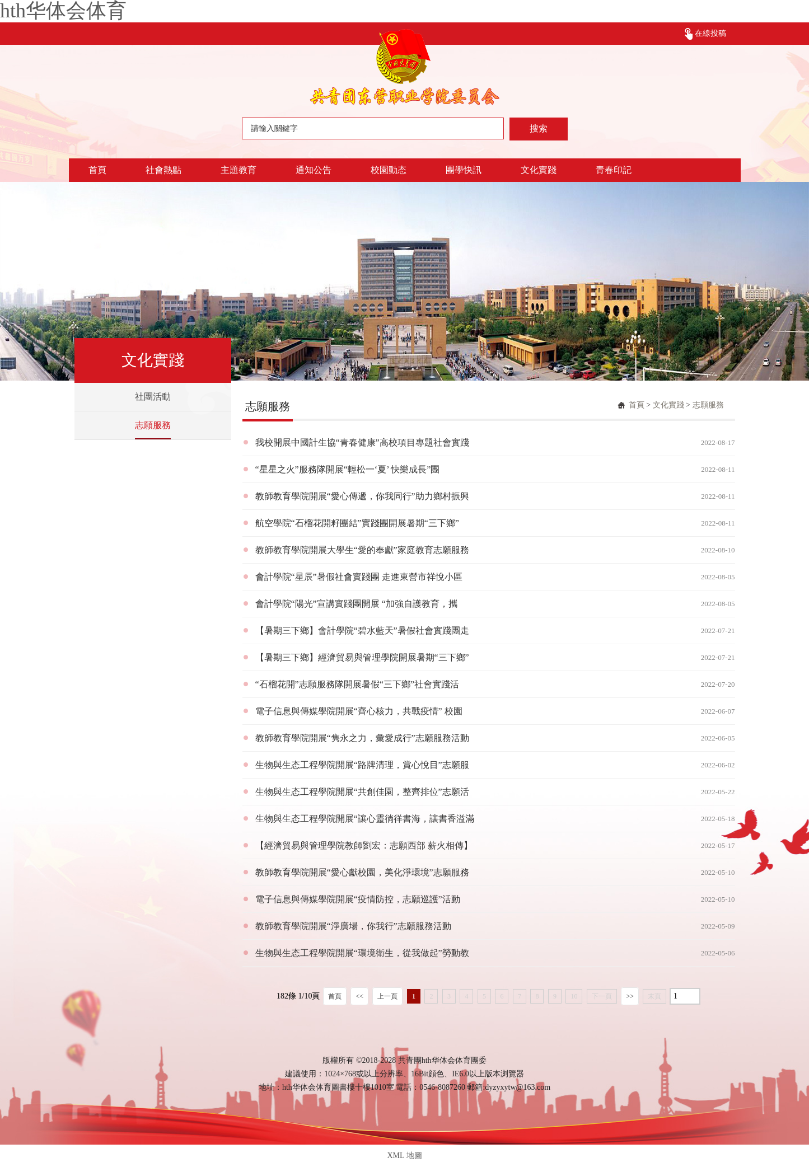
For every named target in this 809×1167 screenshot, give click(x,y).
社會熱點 (163, 170)
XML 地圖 (404, 1155)
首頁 (97, 170)
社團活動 (153, 396)
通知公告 (313, 170)
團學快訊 (463, 170)
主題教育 (238, 170)
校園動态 (388, 170)
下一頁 (602, 996)
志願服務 (153, 425)
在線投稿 (710, 33)
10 (573, 996)
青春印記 (614, 170)
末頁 (654, 996)
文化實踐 (539, 170)
